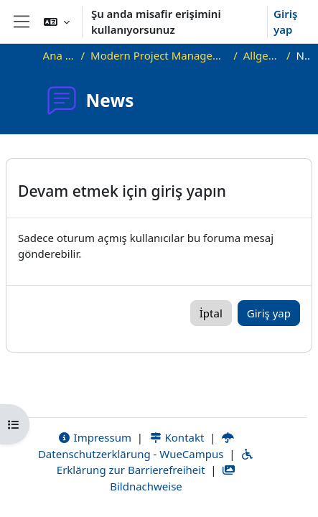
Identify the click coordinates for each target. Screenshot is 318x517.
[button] (56, 21)
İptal (211, 313)
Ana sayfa (59, 55)
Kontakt (177, 437)
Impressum (94, 437)
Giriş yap (285, 21)
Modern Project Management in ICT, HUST (159, 55)
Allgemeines (262, 55)
